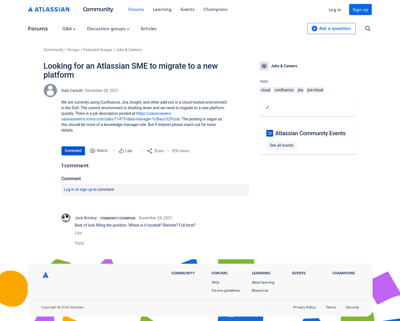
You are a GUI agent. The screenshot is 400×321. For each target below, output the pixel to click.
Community (98, 9)
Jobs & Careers (129, 49)
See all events (282, 145)
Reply (79, 243)
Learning (162, 9)
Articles (149, 28)
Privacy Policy (304, 307)
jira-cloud (315, 90)
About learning (263, 282)
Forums (136, 9)
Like (78, 233)
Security (352, 307)
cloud (265, 90)
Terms (331, 307)
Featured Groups (97, 49)
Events (188, 9)
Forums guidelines (226, 290)
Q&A (69, 28)
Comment (73, 150)
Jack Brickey (86, 218)
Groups (73, 49)
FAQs (216, 282)
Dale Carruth (72, 90)
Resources (260, 290)
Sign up (360, 9)
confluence (284, 90)
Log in (335, 9)
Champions (215, 9)
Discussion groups (108, 28)
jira (300, 90)
